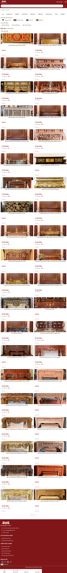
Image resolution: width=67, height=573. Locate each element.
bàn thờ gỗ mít (5, 25)
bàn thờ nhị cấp (16, 25)
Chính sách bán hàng (5, 553)
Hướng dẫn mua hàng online (7, 540)
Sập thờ (29, 20)
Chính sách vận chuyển (6, 551)
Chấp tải (39, 20)
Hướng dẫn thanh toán (6, 538)
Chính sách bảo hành (5, 546)
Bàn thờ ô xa (18, 20)
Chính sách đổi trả (5, 548)
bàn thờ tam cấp (27, 25)
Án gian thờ (6, 20)
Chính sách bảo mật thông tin (7, 555)
